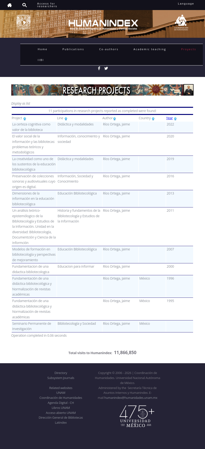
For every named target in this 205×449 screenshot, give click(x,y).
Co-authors (108, 49)
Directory (61, 373)
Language (189, 3)
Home (42, 49)
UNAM (60, 392)
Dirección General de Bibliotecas (61, 417)
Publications (73, 49)
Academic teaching (149, 49)
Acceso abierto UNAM (61, 413)
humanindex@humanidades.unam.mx (131, 397)
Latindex (61, 422)
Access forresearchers (47, 5)
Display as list (20, 103)
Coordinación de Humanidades (61, 397)
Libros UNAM (61, 408)
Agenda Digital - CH (61, 402)
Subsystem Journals (60, 378)
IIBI (41, 60)
